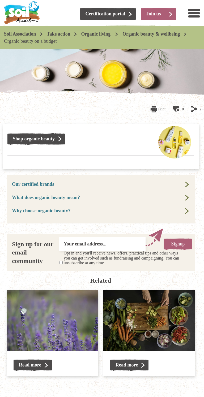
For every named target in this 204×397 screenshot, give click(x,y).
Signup (178, 244)
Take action (58, 34)
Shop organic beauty (34, 138)
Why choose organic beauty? (41, 210)
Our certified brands (33, 184)
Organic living (96, 34)
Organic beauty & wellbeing (151, 34)
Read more (30, 365)
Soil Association (20, 34)
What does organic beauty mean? (46, 197)
